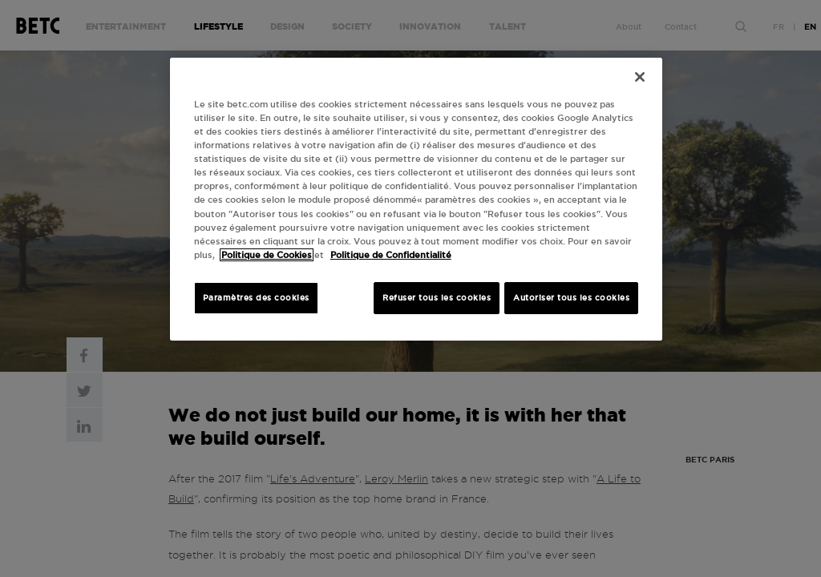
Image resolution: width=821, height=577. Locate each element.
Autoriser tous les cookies (571, 297)
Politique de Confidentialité (390, 255)
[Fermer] (639, 77)
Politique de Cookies (266, 255)
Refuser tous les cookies (436, 297)
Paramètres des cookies (256, 297)
